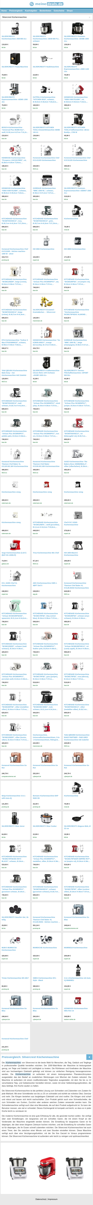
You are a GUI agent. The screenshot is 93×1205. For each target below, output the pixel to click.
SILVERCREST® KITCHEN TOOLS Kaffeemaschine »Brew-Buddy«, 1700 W (76, 129)
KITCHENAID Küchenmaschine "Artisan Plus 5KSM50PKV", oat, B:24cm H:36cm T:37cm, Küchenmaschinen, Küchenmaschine (46, 284)
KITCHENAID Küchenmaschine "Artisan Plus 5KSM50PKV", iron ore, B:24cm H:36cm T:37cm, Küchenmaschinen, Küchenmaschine (46, 436)
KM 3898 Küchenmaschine (74, 249)
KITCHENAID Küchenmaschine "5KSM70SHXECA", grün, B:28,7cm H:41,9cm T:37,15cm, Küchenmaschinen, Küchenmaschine (45, 223)
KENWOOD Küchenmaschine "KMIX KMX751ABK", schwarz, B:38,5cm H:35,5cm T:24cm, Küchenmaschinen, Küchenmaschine (14, 193)
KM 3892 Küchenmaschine (43, 249)
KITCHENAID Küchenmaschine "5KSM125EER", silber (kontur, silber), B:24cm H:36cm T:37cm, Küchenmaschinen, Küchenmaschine (14, 739)
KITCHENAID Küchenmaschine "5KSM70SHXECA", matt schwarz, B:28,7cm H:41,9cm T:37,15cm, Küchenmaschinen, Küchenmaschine (14, 405)
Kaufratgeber (31, 11)
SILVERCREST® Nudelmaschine (46, 67)
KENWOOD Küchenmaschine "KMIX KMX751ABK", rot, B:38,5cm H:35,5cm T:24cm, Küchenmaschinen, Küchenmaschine (76, 102)
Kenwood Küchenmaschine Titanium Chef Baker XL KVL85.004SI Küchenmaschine (76, 585)
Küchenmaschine (71, 219)
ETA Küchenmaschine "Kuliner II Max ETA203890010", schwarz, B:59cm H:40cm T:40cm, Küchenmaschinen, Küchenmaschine (15, 345)
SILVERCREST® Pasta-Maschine (15, 67)
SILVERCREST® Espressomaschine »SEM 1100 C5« (76, 69)
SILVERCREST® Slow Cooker (45, 826)
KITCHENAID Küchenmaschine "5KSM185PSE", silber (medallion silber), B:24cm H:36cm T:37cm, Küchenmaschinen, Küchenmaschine (15, 709)
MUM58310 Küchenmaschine (75, 948)
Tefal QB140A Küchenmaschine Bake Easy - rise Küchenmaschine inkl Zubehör (14, 373)
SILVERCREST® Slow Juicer (13, 826)
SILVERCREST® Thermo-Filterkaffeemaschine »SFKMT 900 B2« (76, 373)
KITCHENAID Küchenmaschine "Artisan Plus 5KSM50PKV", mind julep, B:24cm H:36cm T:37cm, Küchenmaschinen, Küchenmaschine (46, 405)
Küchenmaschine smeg (11, 492)
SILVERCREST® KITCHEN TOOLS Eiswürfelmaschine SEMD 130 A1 (46, 129)
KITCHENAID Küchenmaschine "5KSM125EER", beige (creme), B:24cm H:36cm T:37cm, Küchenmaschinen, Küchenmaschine (14, 284)
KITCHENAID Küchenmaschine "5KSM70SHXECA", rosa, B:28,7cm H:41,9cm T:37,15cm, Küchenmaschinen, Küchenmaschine (14, 223)
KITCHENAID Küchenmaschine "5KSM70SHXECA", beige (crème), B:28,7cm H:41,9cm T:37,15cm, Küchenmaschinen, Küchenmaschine (14, 314)
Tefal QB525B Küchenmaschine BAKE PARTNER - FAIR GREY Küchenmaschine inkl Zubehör (76, 737)
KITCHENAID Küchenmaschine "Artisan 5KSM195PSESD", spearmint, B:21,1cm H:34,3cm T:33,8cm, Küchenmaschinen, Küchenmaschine (14, 618)
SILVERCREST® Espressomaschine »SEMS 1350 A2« (15, 99)
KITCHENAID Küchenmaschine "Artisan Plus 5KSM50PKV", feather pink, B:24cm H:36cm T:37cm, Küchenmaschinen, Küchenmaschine (45, 648)
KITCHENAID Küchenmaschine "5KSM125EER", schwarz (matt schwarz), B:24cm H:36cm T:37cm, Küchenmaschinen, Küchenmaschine (14, 648)
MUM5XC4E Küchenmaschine (45, 948)
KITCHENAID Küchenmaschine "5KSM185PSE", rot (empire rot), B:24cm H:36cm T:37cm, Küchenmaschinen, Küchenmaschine (77, 284)
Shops (70, 11)
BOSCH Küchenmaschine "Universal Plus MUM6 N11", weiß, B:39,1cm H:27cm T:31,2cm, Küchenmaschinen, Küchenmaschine (15, 132)
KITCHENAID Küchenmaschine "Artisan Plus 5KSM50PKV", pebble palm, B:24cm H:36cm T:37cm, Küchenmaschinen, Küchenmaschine (14, 436)
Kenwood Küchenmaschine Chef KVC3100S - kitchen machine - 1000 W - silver (15, 251)
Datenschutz (40, 1199)
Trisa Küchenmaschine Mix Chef (46, 553)
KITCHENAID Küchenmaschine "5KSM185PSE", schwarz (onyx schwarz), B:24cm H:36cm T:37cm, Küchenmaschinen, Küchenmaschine (76, 618)
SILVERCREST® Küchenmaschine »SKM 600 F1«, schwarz (46, 38)
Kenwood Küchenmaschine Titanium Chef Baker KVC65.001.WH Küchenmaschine (46, 464)
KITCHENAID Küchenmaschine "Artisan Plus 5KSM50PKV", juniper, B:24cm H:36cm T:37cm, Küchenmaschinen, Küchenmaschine (77, 405)
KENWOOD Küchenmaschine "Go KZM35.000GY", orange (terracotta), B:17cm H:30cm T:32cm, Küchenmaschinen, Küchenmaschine (46, 345)
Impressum (52, 1199)
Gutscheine (59, 11)
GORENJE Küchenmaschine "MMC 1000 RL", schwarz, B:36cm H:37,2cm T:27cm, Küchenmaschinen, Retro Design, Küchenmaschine (46, 193)
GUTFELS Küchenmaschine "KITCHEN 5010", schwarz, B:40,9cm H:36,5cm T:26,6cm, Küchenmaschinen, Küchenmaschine (45, 102)
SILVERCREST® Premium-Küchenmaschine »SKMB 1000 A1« (76, 38)
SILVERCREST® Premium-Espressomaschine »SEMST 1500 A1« (77, 190)
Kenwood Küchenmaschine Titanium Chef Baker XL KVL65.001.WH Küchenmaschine (15, 464)
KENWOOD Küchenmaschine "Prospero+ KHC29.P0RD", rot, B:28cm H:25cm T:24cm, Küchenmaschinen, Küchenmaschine (14, 162)
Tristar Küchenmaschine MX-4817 (15, 978)
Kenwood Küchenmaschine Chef (15, 1039)
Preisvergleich (15, 11)
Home (4, 11)
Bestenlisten (45, 11)
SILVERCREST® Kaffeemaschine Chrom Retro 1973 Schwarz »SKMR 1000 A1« (46, 373)
